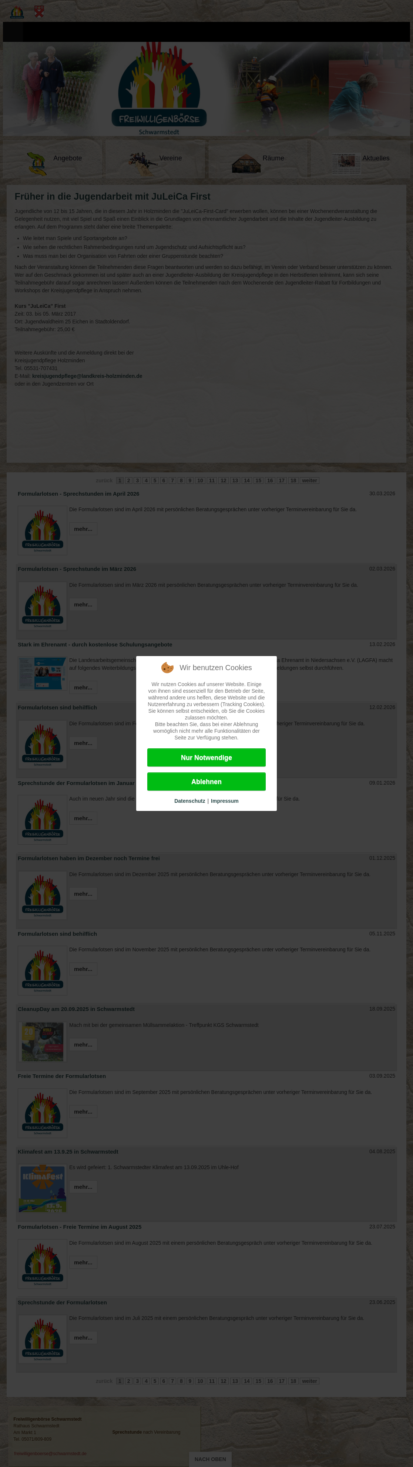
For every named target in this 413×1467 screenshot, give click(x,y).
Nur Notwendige (206, 757)
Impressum (225, 801)
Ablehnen (206, 781)
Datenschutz (189, 801)
